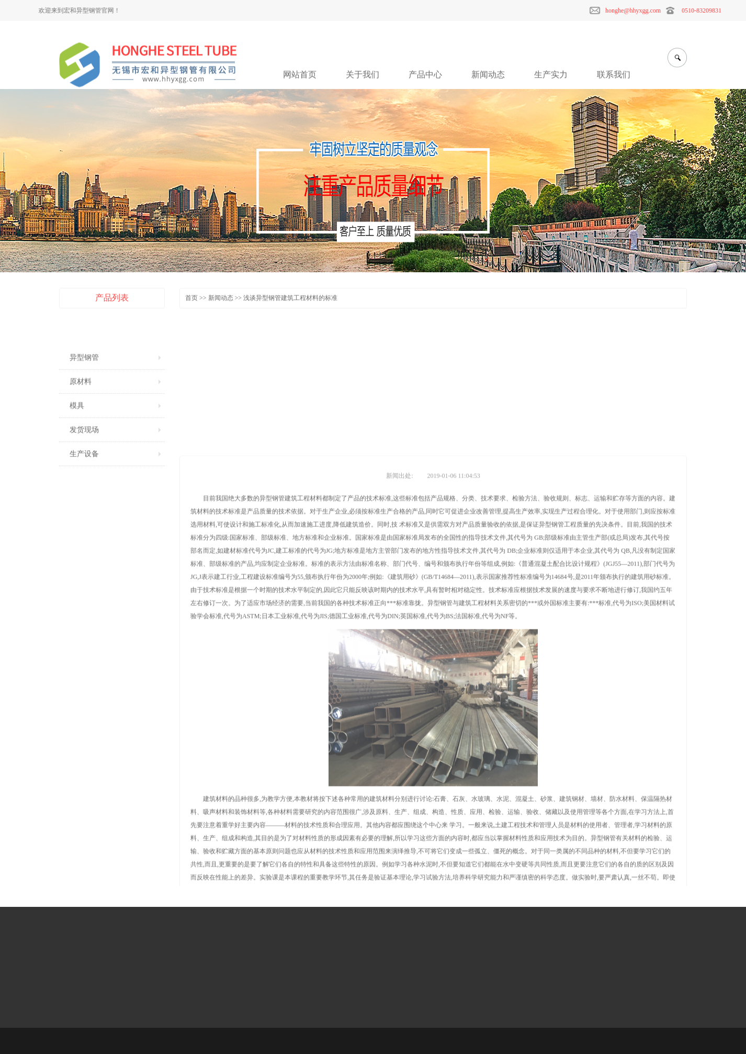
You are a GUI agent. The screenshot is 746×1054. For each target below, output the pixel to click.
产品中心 (425, 79)
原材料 (81, 397)
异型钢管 (84, 372)
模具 (77, 421)
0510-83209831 (714, 10)
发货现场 (84, 445)
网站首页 (300, 79)
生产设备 (84, 469)
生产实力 (551, 79)
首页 (191, 299)
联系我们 (613, 79)
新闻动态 (488, 79)
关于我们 (362, 79)
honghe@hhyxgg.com (645, 10)
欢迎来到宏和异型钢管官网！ (72, 10)
